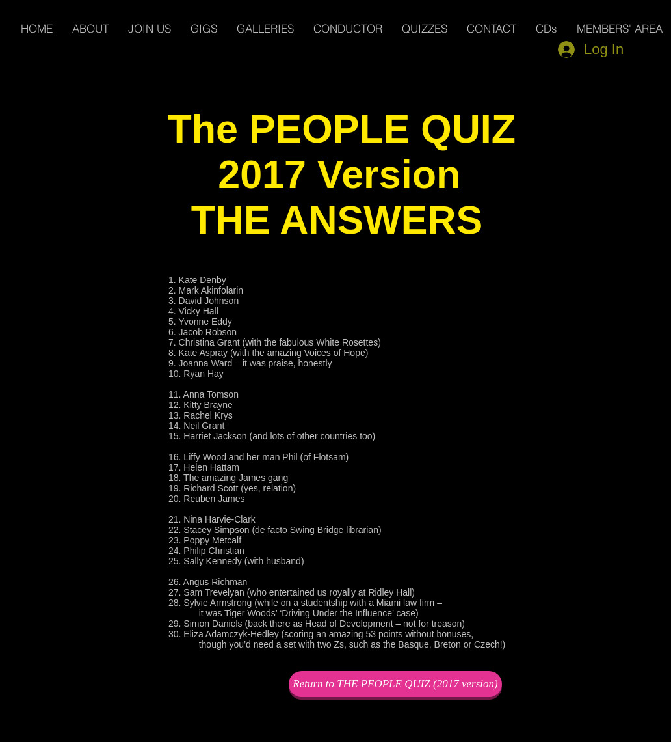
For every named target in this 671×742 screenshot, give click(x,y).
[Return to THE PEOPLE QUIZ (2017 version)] (395, 684)
